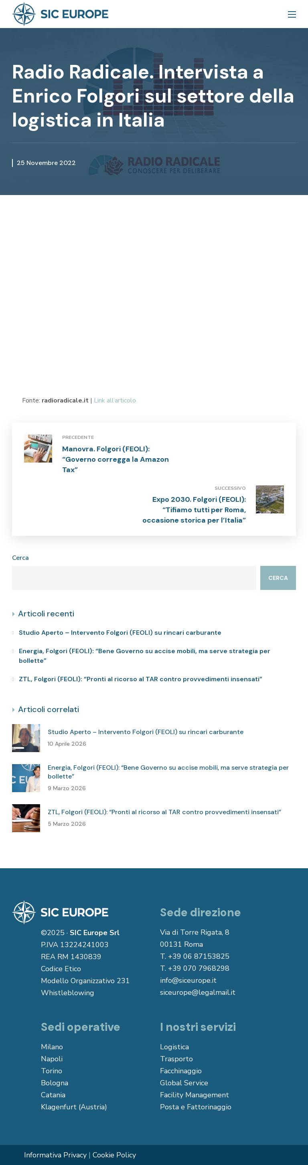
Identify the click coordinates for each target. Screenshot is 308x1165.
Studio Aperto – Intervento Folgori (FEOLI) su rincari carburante (120, 632)
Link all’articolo (115, 400)
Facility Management (194, 1095)
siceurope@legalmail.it (197, 992)
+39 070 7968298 (198, 968)
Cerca (20, 557)
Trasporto (176, 1059)
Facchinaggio (181, 1071)
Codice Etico (61, 969)
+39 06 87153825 (198, 956)
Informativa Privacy (55, 1155)
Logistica (174, 1047)
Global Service (184, 1083)
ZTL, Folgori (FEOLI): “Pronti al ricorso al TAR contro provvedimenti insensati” (140, 679)
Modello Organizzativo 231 (85, 981)
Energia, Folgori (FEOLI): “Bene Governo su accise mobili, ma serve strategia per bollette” (144, 656)
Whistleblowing (67, 993)
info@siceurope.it (188, 980)
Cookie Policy (114, 1155)
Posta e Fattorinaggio (195, 1107)
